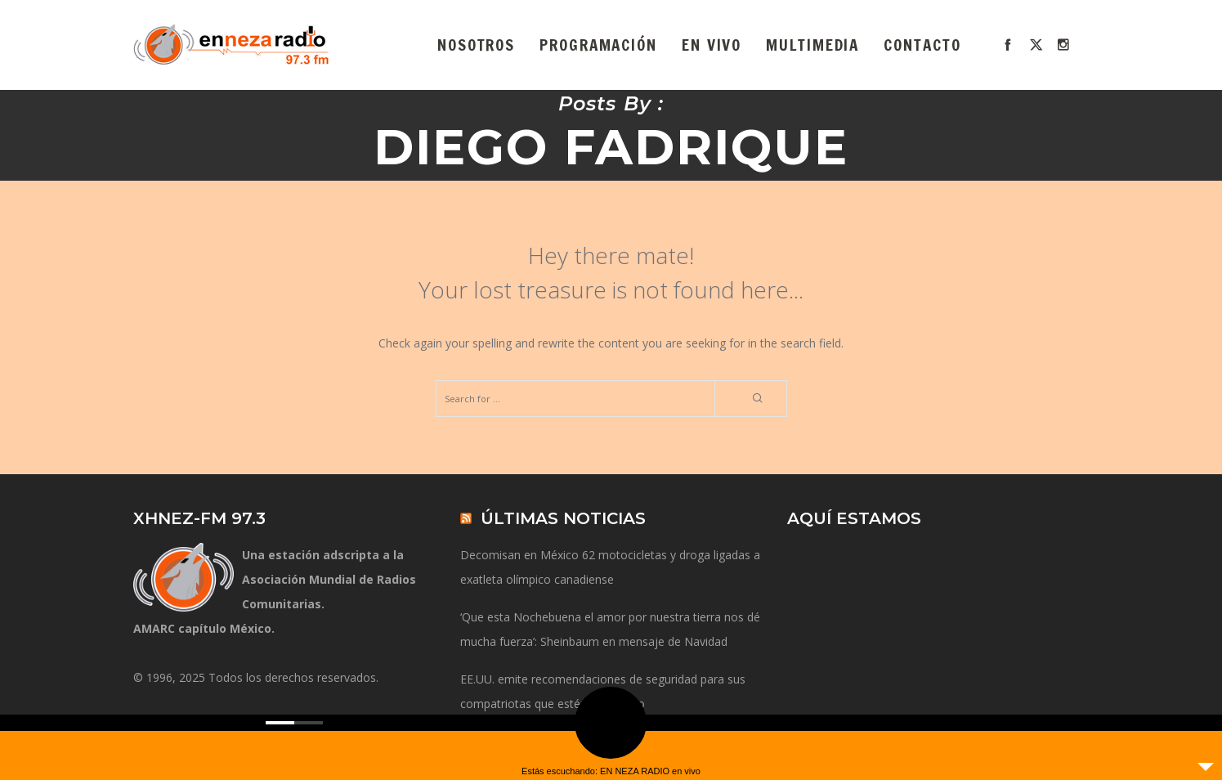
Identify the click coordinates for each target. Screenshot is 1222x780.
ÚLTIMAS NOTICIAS (563, 518)
